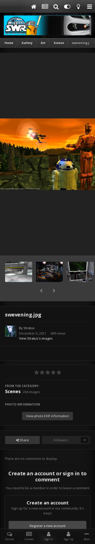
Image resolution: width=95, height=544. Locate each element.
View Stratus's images (36, 325)
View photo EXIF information (47, 402)
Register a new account (48, 512)
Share (22, 427)
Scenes (13, 378)
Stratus (29, 314)
